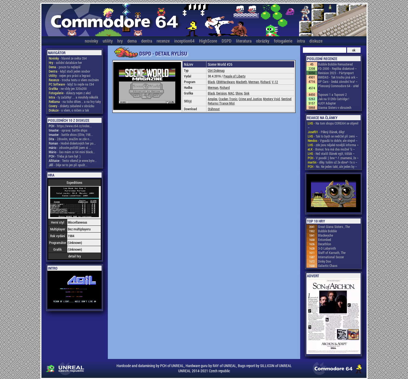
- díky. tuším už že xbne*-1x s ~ (332, 162)
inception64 (184, 41)
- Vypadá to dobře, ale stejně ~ (333, 140)
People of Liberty (234, 76)
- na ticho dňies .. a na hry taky (75, 101)
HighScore (208, 41)
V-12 (275, 82)
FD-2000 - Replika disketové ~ (337, 68)
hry (120, 41)
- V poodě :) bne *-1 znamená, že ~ (333, 158)
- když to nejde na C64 (71, 84)
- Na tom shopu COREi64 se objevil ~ (333, 125)
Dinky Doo (324, 261)
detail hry (74, 256)
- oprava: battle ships (68, 130)
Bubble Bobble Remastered (335, 64)
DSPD (226, 41)
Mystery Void (271, 99)
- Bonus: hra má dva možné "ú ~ (331, 149)
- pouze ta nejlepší (64, 67)
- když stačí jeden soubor (69, 71)
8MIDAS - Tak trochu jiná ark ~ (338, 77)
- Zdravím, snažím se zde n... (70, 139)
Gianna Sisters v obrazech (334, 107)
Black (211, 82)
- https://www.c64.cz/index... (70, 126)
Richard (265, 82)
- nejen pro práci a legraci (69, 75)
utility (108, 41)
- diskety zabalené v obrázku (71, 106)
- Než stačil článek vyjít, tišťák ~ (331, 153)
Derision (221, 93)
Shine (238, 93)
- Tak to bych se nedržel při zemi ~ (333, 136)
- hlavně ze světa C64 (68, 58)
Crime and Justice (250, 99)
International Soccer (331, 257)
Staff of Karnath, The (331, 252)
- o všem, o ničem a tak (69, 110)
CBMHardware (225, 82)
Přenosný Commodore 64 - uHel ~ (338, 88)
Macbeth (241, 82)
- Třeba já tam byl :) (65, 156)
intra (301, 41)
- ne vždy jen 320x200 (68, 88)
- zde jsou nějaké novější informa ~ (333, 145)
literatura (243, 41)
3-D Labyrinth (327, 248)
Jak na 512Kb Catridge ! (333, 99)
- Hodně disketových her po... (72, 143)
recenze (163, 41)
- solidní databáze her (65, 62)
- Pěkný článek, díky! (326, 132)
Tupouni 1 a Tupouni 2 (332, 94)
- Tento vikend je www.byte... (73, 160)
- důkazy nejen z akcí (70, 93)
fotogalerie (283, 41)
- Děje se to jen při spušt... (68, 165)
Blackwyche (325, 235)
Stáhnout (214, 109)
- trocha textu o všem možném (74, 80)
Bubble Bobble (327, 231)
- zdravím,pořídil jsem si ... (70, 147)
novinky (91, 41)
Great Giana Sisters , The (334, 226)
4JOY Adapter (327, 103)
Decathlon (324, 244)
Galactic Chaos (327, 265)
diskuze (315, 41)
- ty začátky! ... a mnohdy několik (73, 97)
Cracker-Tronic (228, 99)
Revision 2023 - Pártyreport (336, 73)
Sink (246, 93)
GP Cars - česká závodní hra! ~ (338, 81)
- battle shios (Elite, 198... (71, 134)
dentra (146, 41)
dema (132, 41)
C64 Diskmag (216, 70)
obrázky (262, 41)
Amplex (212, 99)
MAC (231, 93)
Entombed (324, 239)
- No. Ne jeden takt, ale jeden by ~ (332, 166)
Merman (253, 82)
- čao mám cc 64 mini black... (72, 152)
